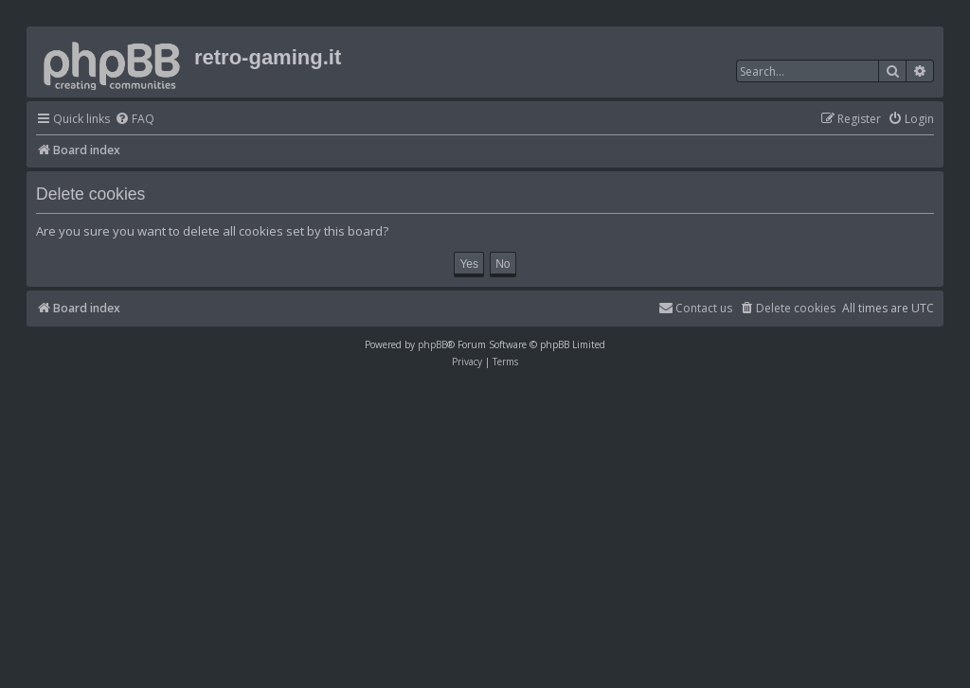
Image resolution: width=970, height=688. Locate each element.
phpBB (432, 344)
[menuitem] (134, 119)
